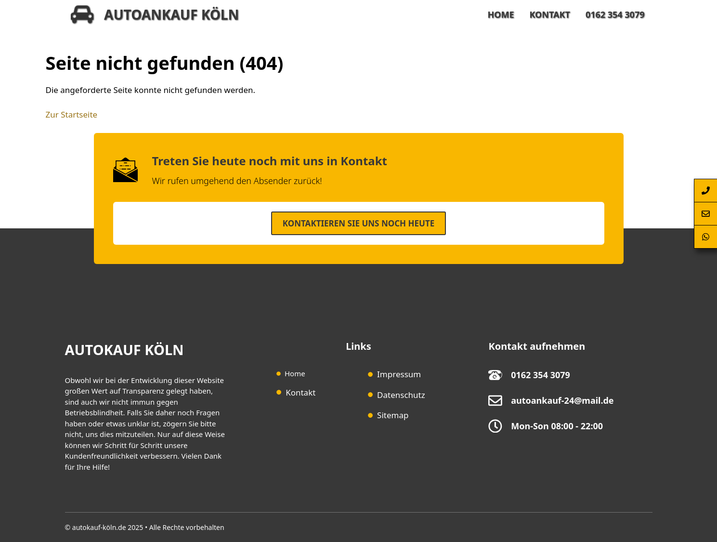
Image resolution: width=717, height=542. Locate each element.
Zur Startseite (72, 114)
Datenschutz (401, 394)
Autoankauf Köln (171, 14)
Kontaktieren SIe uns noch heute (358, 223)
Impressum (399, 374)
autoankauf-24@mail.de (562, 400)
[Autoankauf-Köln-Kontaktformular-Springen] (705, 213)
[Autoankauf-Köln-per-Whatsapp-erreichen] (705, 237)
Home (500, 14)
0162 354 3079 (615, 14)
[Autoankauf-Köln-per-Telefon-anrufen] (705, 190)
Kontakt (549, 14)
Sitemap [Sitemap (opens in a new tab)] (392, 415)
